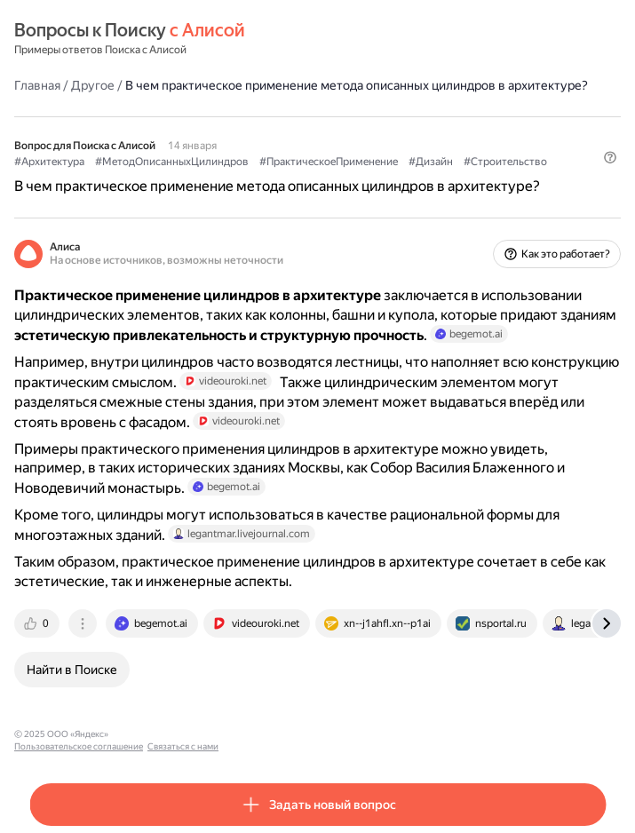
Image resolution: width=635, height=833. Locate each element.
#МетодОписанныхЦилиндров (172, 161)
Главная (37, 85)
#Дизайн (431, 161)
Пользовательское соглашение (180, 734)
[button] (610, 157)
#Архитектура (49, 161)
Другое (93, 85)
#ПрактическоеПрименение (328, 161)
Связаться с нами (285, 734)
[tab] (38, 623)
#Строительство (505, 161)
